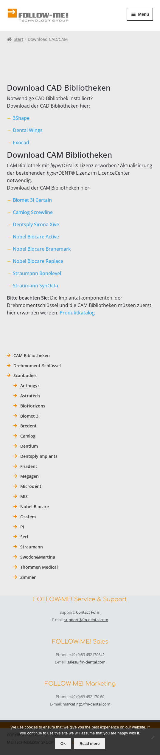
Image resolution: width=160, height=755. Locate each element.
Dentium (29, 446)
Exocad (21, 142)
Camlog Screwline (33, 212)
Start (18, 39)
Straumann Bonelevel (37, 273)
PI (22, 527)
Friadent (28, 466)
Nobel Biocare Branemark (42, 249)
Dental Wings (28, 130)
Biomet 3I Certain (32, 200)
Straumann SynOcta (35, 285)
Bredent (28, 426)
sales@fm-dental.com (86, 662)
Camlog (27, 436)
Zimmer (28, 577)
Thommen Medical (39, 567)
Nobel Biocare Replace (38, 261)
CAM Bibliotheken (31, 355)
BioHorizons (32, 406)
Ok (63, 743)
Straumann (31, 547)
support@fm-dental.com (86, 619)
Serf (24, 536)
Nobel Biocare (34, 506)
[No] (153, 737)
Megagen (29, 476)
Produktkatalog (77, 312)
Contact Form (88, 612)
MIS (24, 496)
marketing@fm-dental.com (86, 704)
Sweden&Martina (37, 557)
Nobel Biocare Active (36, 236)
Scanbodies (25, 375)
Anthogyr (29, 385)
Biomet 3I (30, 416)
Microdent (30, 486)
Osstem (28, 517)
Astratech (30, 396)
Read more (90, 743)
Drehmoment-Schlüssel (37, 365)
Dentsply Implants (39, 456)
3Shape (21, 118)
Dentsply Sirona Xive (36, 224)
